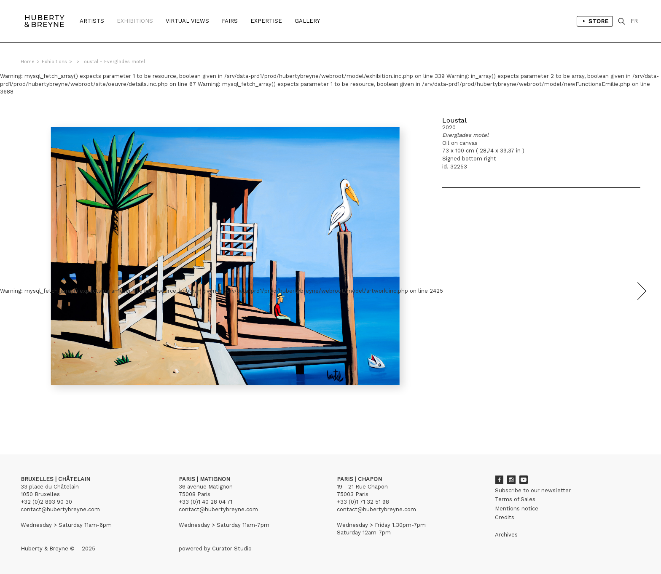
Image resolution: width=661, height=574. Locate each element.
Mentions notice (516, 508)
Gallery (307, 21)
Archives (506, 534)
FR (634, 21)
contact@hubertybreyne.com (60, 509)
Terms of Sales (515, 499)
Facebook (499, 479)
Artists (92, 21)
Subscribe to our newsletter (533, 490)
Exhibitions (135, 21)
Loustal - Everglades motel (113, 61)
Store (594, 21)
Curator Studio (232, 548)
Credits (504, 517)
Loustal (454, 120)
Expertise (266, 21)
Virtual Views (187, 21)
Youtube (523, 479)
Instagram (511, 479)
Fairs (230, 21)
